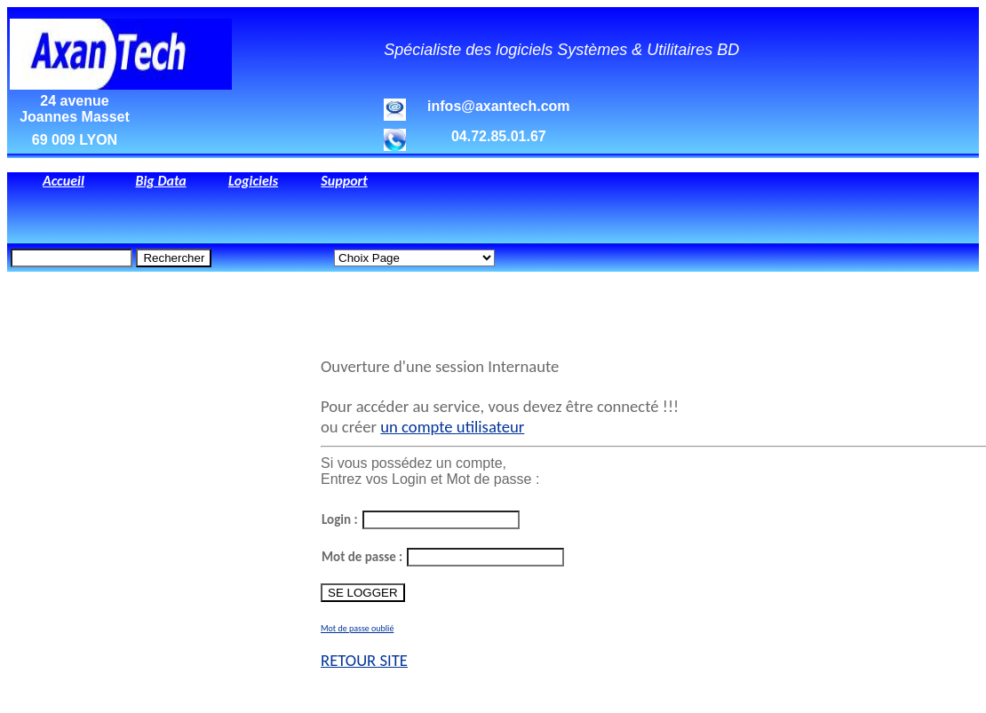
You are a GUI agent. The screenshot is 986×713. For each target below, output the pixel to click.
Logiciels (253, 180)
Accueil (63, 180)
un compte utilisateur (452, 426)
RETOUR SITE (364, 660)
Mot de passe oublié (357, 628)
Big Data (160, 180)
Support (344, 180)
